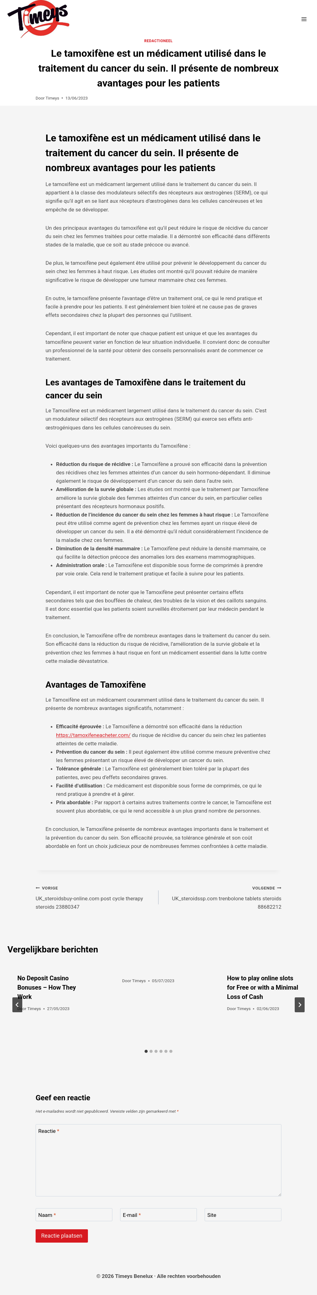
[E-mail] (158, 1215)
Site (211, 1215)
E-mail (132, 1215)
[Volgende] (300, 1004)
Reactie (48, 1131)
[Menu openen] (304, 19)
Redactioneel (158, 41)
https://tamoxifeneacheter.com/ (93, 735)
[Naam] (74, 1215)
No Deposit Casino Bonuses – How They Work (46, 987)
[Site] (243, 1215)
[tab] (146, 1051)
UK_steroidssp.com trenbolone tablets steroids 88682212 (222, 897)
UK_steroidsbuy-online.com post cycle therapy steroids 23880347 (94, 897)
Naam (47, 1215)
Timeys (52, 97)
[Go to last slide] (17, 1004)
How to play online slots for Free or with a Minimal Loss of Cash (262, 987)
